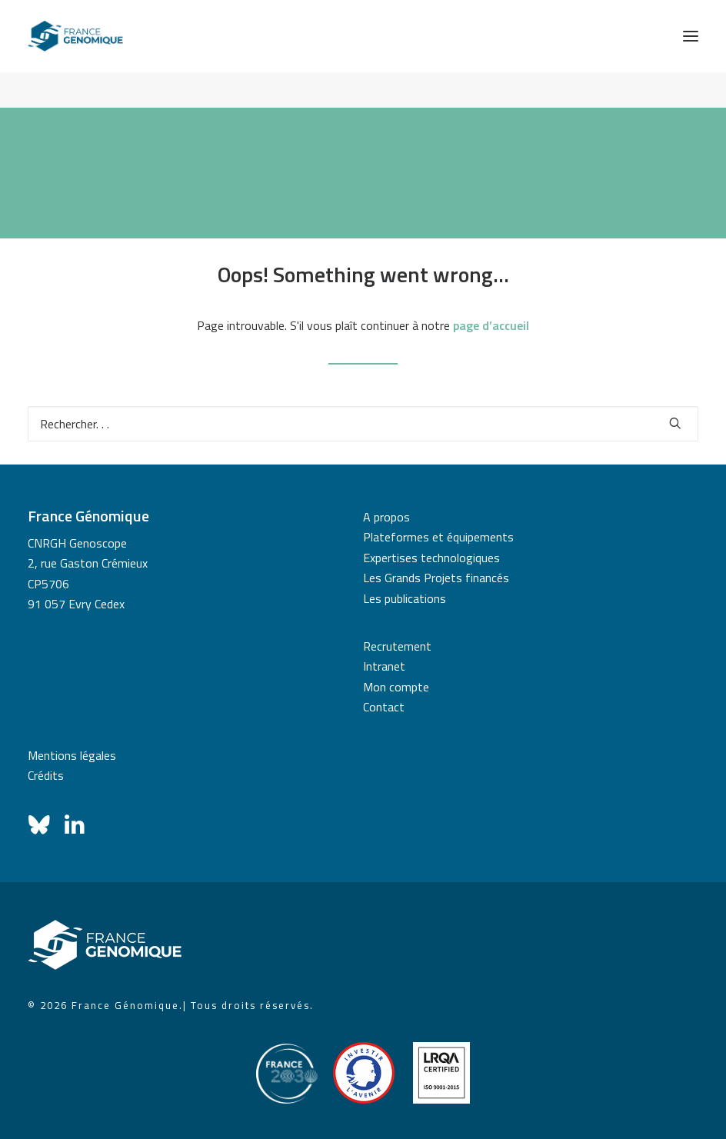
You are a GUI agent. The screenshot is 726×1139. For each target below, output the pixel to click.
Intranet (384, 666)
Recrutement (397, 646)
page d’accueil (491, 325)
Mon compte (396, 687)
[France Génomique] (75, 36)
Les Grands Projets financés (436, 577)
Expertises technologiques (431, 557)
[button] (690, 36)
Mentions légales (72, 755)
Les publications (404, 598)
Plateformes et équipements (438, 537)
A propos (386, 517)
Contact (384, 707)
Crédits (46, 775)
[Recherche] (363, 423)
